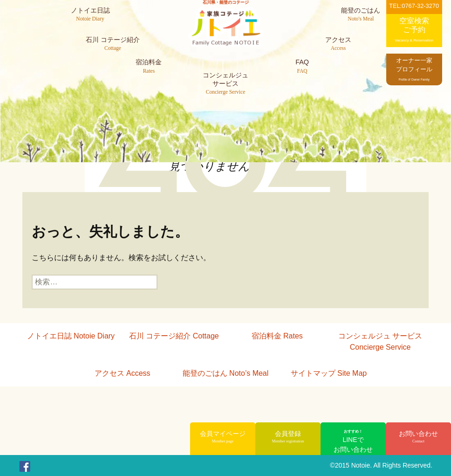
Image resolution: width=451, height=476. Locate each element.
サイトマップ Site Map (329, 373)
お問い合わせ (418, 437)
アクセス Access (122, 373)
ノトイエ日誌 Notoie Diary (71, 336)
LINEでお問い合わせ (353, 441)
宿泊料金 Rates (277, 336)
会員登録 (288, 437)
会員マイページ (222, 437)
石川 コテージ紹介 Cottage (174, 336)
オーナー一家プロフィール (414, 69)
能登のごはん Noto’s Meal (226, 373)
